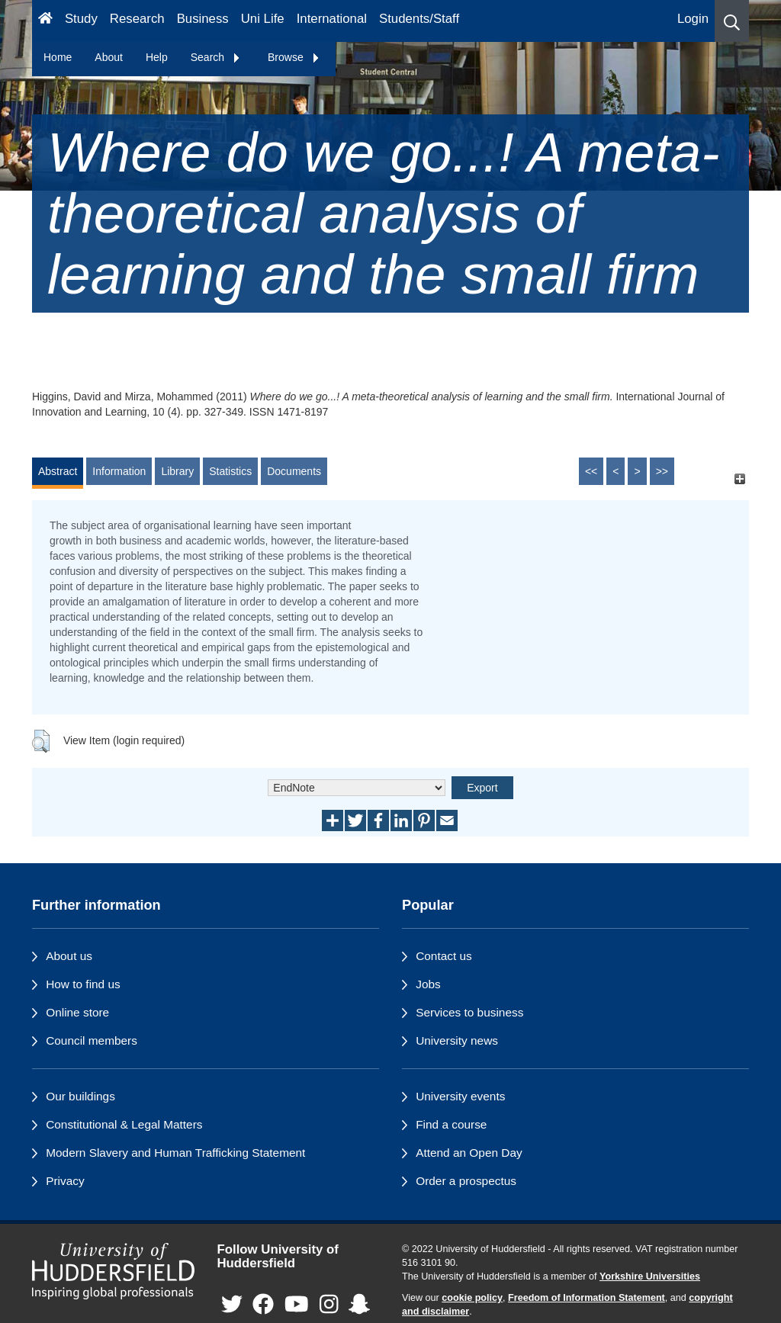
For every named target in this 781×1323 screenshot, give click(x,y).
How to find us (83, 984)
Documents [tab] (294, 471)
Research (137, 18)
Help (157, 57)
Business (203, 18)
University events (460, 1096)
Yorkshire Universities (649, 1276)
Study (81, 18)
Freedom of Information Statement (586, 1297)
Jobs (428, 984)
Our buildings (80, 1096)
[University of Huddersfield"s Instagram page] (329, 1305)
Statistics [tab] (230, 471)
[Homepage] (45, 21)
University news (457, 1040)
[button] (732, 21)
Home (57, 57)
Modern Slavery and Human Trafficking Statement (175, 1152)
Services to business (469, 1012)
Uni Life (262, 18)
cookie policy (472, 1297)
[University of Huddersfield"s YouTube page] (296, 1305)
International (332, 18)
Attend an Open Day (469, 1152)
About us (69, 955)
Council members (91, 1040)
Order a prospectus (466, 1180)
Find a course (451, 1124)
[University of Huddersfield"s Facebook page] (263, 1305)
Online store (77, 1012)
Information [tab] (119, 471)
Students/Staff (419, 18)
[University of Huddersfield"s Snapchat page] (359, 1305)
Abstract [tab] (57, 471)
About (109, 57)
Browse (294, 57)
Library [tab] (177, 471)
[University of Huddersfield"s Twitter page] (232, 1305)
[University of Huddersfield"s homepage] (113, 1271)
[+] (739, 478)
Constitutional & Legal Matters (124, 1124)
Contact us (444, 955)
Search (216, 57)
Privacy (65, 1180)
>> (662, 471)
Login (693, 18)
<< (591, 471)
